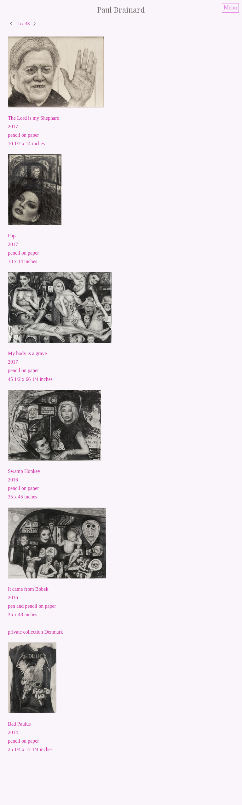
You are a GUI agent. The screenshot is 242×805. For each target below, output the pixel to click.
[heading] (121, 9)
